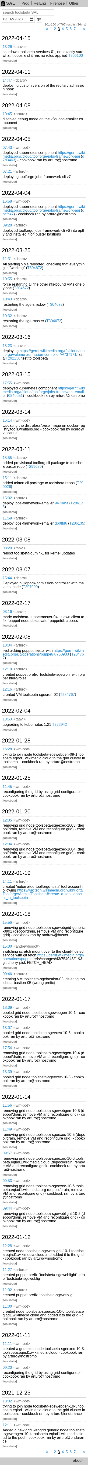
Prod (25, 3)
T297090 (30, 587)
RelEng (40, 3)
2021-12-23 (16, 1393)
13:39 (7, 1072)
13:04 (7, 645)
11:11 (7, 1344)
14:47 (7, 80)
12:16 (7, 689)
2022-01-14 (16, 1097)
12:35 (7, 820)
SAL (8, 3)
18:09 (7, 1008)
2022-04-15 (16, 38)
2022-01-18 (16, 914)
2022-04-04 (16, 193)
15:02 (7, 498)
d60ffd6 (61, 523)
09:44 (7, 1208)
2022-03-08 (16, 539)
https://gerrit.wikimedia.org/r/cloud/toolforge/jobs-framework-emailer (44, 392)
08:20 (7, 548)
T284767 (67, 695)
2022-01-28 (16, 740)
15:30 (7, 946)
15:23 (7, 346)
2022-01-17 (16, 999)
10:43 (7, 299)
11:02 (7, 1290)
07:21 (7, 171)
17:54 (7, 1048)
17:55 (7, 383)
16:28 (7, 749)
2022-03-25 (16, 250)
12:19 (7, 669)
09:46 (7, 974)
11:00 (7, 1306)
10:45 (7, 114)
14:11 (7, 881)
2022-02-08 (16, 637)
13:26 (7, 47)
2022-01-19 (16, 873)
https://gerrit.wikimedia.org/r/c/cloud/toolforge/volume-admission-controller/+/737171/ (43, 353)
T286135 (76, 523)
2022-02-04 (16, 711)
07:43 (7, 148)
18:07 (7, 1028)
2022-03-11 (16, 449)
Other (73, 3)
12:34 (7, 844)
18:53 (7, 719)
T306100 (75, 55)
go (39, 19)
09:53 (7, 1181)
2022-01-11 (16, 1335)
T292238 (13, 358)
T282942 (59, 724)
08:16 (7, 612)
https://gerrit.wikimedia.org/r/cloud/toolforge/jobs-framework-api (44, 154)
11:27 (7, 1270)
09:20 (7, 1367)
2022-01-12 (16, 1237)
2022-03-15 (16, 374)
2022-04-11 (16, 72)
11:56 (7, 1105)
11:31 (7, 259)
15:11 (7, 478)
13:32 (7, 1401)
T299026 (34, 466)
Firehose (57, 3)
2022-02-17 (16, 603)
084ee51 (15, 396)
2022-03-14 (16, 412)
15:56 (7, 922)
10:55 (7, 279)
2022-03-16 (16, 337)
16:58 (7, 201)
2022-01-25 (16, 778)
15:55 (7, 458)
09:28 (7, 225)
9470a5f (61, 503)
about (77, 1460)
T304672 (34, 268)
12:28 (7, 1246)
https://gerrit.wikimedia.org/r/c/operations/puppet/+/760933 (43, 652)
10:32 (7, 316)
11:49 (7, 1129)
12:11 (7, 1425)
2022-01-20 (16, 811)
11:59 (7, 518)
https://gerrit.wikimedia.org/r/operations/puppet (43, 957)
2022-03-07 (16, 569)
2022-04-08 (16, 105)
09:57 (7, 1153)
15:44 (7, 578)
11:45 (7, 787)
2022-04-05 (16, 139)
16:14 (7, 420)
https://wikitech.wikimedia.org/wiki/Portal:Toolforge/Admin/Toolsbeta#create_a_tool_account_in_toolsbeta (43, 894)
